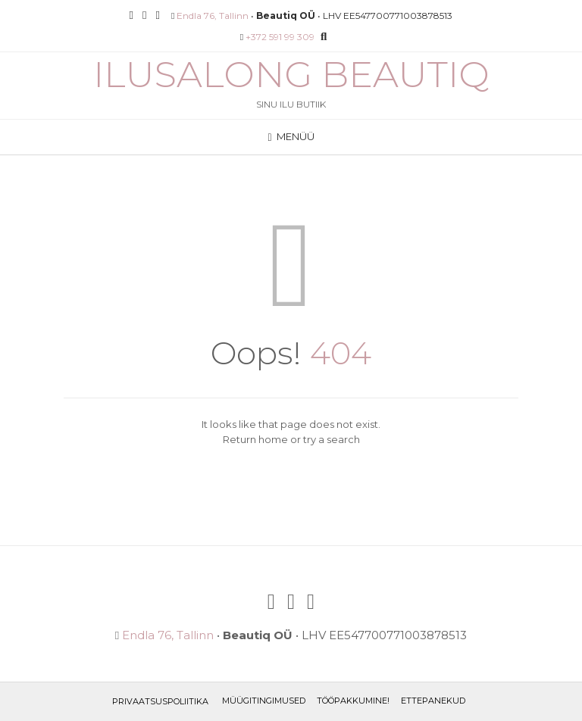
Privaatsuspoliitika (160, 701)
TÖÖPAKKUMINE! (353, 700)
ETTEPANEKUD (433, 700)
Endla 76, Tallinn (213, 15)
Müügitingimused (263, 700)
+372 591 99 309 (280, 36)
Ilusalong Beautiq (291, 74)
